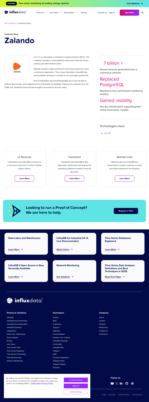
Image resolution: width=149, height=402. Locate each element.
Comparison (137, 394)
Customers (57, 324)
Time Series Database (15, 351)
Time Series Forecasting (16, 354)
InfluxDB (107, 133)
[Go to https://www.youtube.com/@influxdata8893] (112, 383)
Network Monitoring (15, 361)
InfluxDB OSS (58, 347)
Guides (55, 317)
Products (40, 12)
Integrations (11, 331)
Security (112, 394)
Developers (69, 12)
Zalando (37, 57)
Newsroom (103, 327)
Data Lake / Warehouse (16, 334)
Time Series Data (13, 347)
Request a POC (125, 210)
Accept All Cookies (75, 380)
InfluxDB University (60, 340)
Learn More (24, 178)
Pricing (84, 12)
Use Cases (54, 12)
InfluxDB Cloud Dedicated (17, 324)
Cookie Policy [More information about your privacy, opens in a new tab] (36, 383)
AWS (55, 354)
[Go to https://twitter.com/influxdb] (117, 383)
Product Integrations (61, 357)
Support (56, 327)
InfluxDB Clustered (14, 327)
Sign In (112, 12)
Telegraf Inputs (59, 361)
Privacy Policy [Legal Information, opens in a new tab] (47, 383)
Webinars (56, 331)
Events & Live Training (61, 337)
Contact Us (102, 12)
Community (57, 344)
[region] (47, 386)
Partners (102, 324)
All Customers (10, 23)
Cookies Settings (76, 392)
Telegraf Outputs (59, 364)
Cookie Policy (124, 394)
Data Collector (12, 337)
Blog (55, 320)
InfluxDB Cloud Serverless (17, 320)
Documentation (59, 334)
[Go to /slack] (132, 383)
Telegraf (56, 351)
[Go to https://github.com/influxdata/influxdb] (127, 383)
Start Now (129, 12)
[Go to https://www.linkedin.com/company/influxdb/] (121, 383)
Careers (102, 320)
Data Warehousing (14, 357)
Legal (103, 394)
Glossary (56, 367)
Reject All (76, 386)
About (101, 317)
